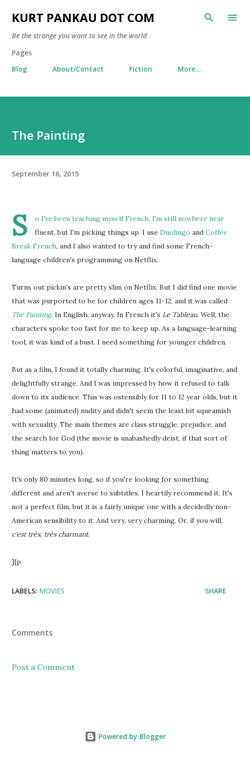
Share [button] (216, 590)
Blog (19, 69)
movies (52, 590)
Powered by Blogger (125, 736)
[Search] (209, 18)
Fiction (140, 69)
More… (189, 69)
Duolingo (175, 232)
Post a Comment (43, 667)
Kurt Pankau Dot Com (83, 17)
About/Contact (78, 69)
